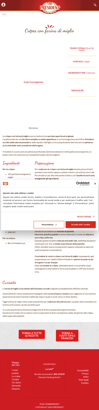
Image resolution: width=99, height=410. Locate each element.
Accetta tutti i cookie (80, 224)
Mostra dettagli (84, 216)
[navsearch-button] (93, 5)
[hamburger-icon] (4, 14)
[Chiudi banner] (95, 183)
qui (42, 203)
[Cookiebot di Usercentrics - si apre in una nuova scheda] (78, 184)
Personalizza (49, 224)
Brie (82, 139)
